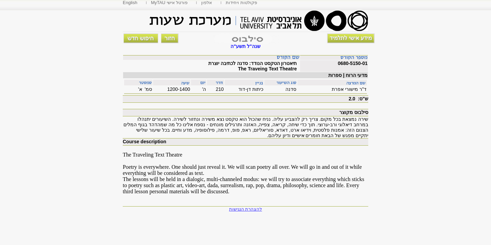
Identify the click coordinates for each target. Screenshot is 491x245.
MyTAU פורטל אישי (169, 2)
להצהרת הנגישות (245, 209)
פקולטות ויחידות (241, 2)
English (130, 2)
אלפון (206, 2)
